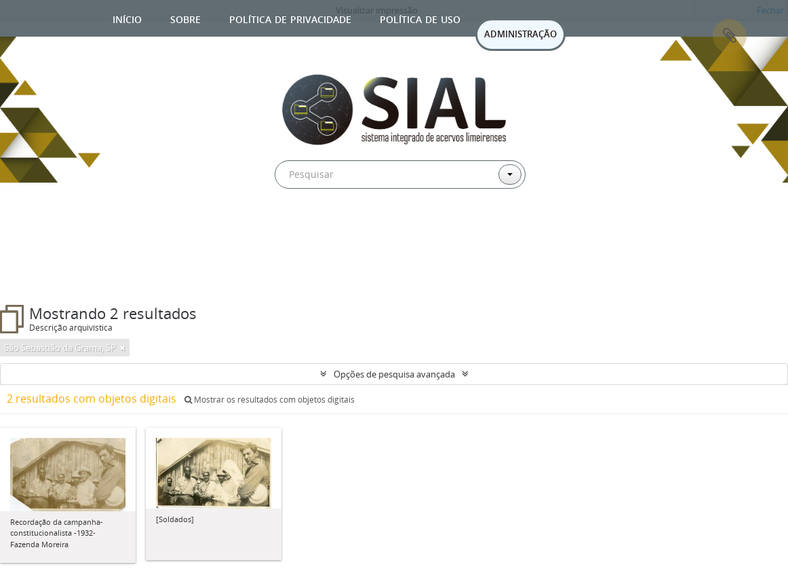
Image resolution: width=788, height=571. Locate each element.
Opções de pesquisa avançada (394, 374)
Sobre (185, 18)
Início (127, 18)
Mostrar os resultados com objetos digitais (269, 399)
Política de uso (420, 18)
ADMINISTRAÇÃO (520, 34)
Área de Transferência (730, 36)
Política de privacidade (290, 18)
